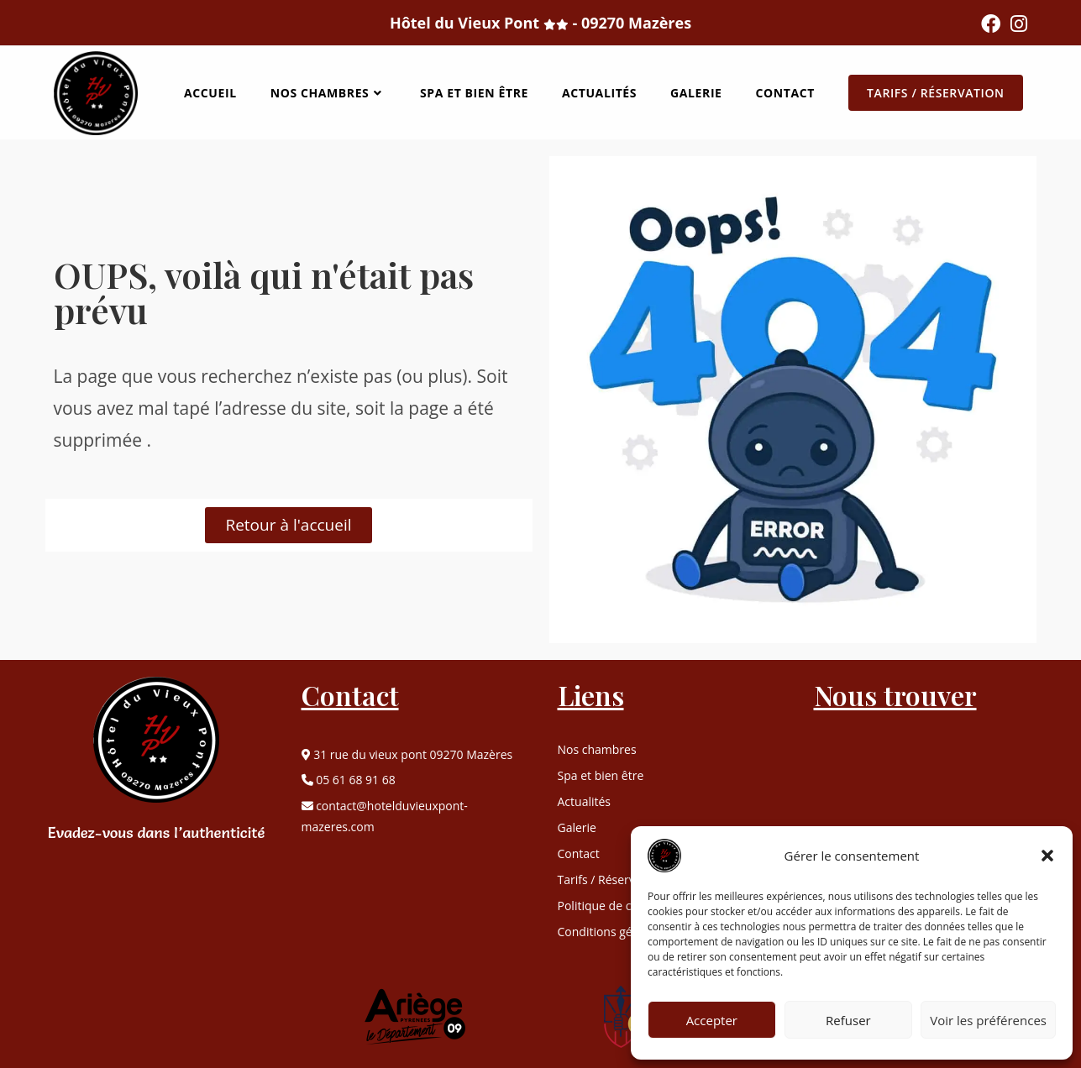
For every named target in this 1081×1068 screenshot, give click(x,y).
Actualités (584, 802)
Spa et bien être (601, 776)
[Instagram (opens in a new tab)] (1016, 24)
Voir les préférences (988, 1020)
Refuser (848, 1020)
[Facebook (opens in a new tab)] (990, 24)
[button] (1047, 855)
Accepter (711, 1020)
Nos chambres (597, 750)
